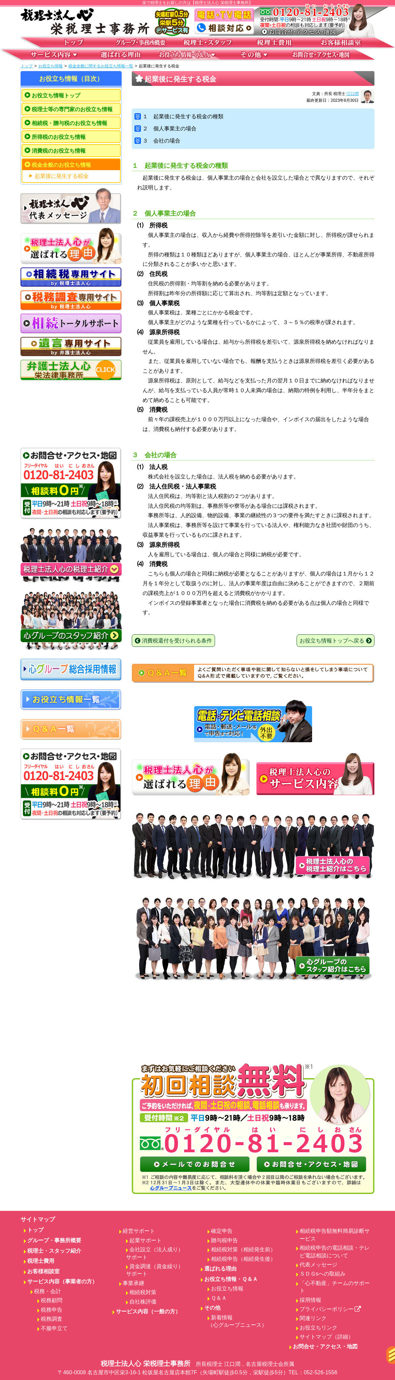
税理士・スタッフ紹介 (54, 1251)
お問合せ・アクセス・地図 (325, 1346)
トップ (27, 66)
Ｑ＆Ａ (219, 1298)
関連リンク (313, 1318)
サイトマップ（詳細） (327, 1337)
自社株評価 (142, 1302)
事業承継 (133, 1283)
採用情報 (310, 1300)
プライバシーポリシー (330, 1309)
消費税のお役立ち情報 (59, 151)
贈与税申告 (224, 1240)
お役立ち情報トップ (56, 95)
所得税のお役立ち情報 (59, 137)
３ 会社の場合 (157, 141)
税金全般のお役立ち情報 (61, 165)
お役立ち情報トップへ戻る (335, 640)
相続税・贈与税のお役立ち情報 (69, 123)
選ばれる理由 (220, 1269)
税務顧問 (51, 1300)
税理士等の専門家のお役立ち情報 (72, 109)
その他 (212, 1308)
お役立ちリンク (318, 1327)
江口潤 (352, 93)
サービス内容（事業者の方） (62, 1281)
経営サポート (139, 1231)
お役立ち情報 (50, 66)
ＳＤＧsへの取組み (322, 1274)
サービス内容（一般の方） (148, 1311)
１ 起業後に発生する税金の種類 (178, 116)
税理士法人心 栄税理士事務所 (197, 1368)
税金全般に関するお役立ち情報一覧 (100, 66)
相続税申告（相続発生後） (243, 1259)
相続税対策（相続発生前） (243, 1249)
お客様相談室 (43, 1271)
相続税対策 (142, 1292)
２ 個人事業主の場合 (165, 128)
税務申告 (51, 1310)
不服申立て (54, 1328)
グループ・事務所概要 (54, 1240)
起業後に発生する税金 (62, 176)
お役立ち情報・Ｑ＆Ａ (231, 1279)
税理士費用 (40, 1261)
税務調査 (51, 1319)
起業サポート (145, 1240)
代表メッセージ (318, 1264)
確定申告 (222, 1231)
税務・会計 (47, 1291)
